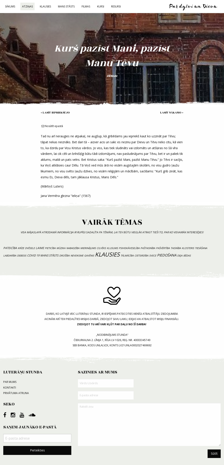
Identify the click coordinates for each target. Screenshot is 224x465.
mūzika (60, 248)
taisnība (176, 248)
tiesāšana (201, 248)
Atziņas (27, 6)
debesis (21, 255)
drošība (64, 255)
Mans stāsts (66, 6)
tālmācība (127, 255)
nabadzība (72, 248)
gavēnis (89, 255)
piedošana (166, 255)
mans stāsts (49, 255)
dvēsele (30, 248)
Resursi (116, 6)
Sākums (10, 6)
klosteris (188, 248)
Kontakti (9, 387)
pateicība (10, 248)
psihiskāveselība (129, 248)
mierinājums (88, 248)
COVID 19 (33, 255)
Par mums (9, 382)
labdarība (9, 255)
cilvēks (101, 248)
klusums (112, 248)
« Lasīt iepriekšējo (55, 112)
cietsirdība (141, 255)
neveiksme (76, 255)
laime (40, 248)
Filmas (86, 6)
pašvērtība (163, 248)
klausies (107, 254)
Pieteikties (37, 450)
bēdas (187, 255)
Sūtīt (214, 453)
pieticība (50, 248)
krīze (21, 248)
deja (179, 255)
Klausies (45, 6)
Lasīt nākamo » (171, 112)
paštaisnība (147, 248)
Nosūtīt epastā (52, 126)
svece (152, 255)
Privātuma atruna (16, 393)
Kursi (100, 6)
